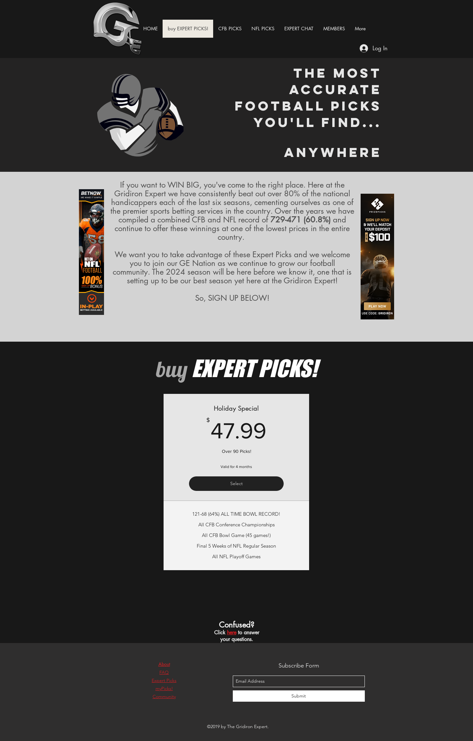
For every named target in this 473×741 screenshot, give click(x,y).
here (231, 632)
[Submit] (299, 696)
